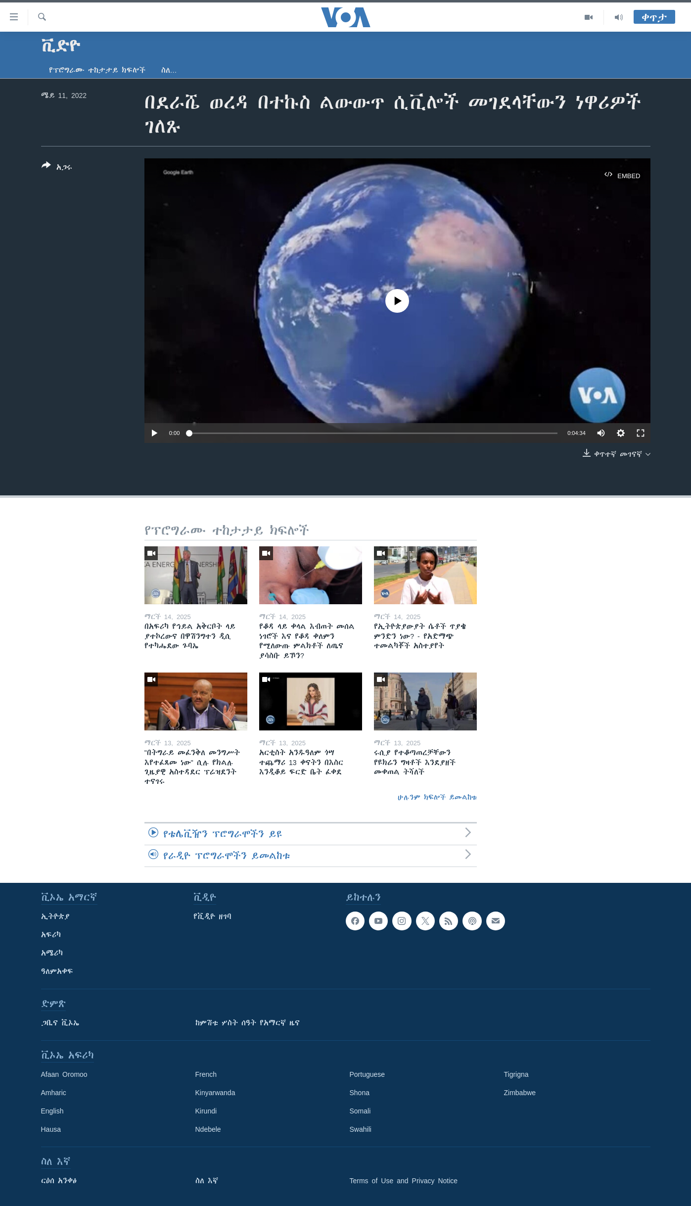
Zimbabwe (520, 1092)
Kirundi (206, 1111)
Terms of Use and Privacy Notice (404, 1180)
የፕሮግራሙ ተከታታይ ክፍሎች (97, 70)
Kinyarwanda (215, 1092)
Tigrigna (516, 1074)
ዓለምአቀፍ (57, 971)
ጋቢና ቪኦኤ (60, 1022)
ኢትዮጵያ (55, 916)
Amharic (53, 1092)
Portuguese (367, 1074)
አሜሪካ (52, 953)
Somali (360, 1111)
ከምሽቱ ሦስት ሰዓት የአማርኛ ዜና (247, 1022)
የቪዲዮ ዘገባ (212, 916)
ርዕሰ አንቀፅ (59, 1180)
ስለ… (169, 70)
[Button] (57, 168)
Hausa (51, 1129)
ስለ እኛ (206, 1180)
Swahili (360, 1129)
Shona (359, 1092)
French (206, 1074)
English (52, 1111)
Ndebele (208, 1129)
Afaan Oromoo (64, 1074)
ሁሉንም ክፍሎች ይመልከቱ (437, 797)
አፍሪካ (51, 934)
